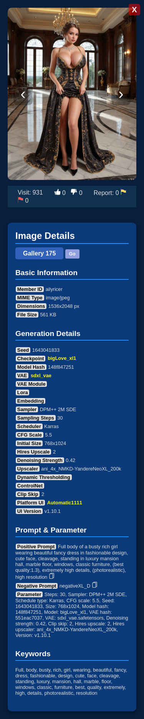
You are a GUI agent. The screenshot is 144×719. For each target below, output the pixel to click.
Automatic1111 (64, 503)
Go (72, 254)
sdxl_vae (41, 375)
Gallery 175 (39, 253)
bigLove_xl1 (62, 358)
